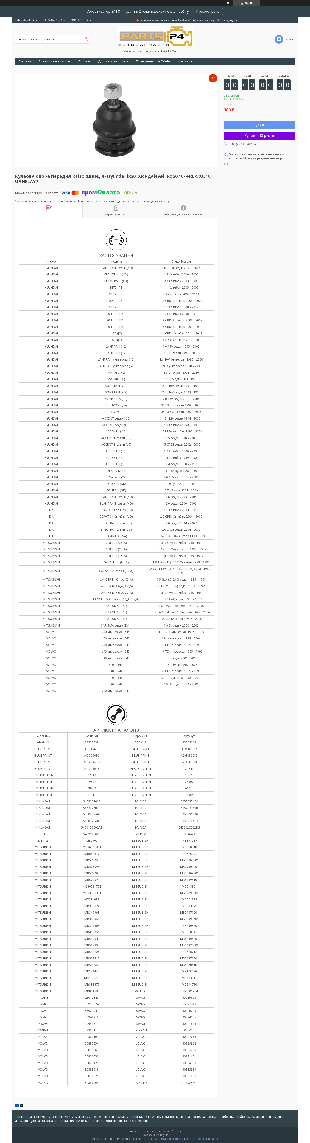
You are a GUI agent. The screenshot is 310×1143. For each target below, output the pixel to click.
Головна (24, 61)
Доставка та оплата (113, 61)
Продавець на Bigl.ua (155, 1135)
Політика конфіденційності (203, 1139)
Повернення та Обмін (153, 61)
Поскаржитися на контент (166, 1139)
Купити (259, 125)
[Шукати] (86, 39)
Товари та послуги (53, 61)
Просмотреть (207, 11)
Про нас (84, 61)
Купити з (259, 136)
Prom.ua (176, 1131)
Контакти (184, 61)
